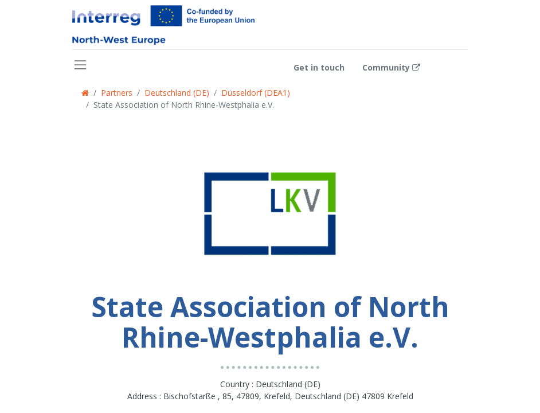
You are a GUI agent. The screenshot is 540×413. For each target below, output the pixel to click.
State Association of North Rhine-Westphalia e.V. (183, 104)
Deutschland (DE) (176, 92)
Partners (116, 92)
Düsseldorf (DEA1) (255, 92)
